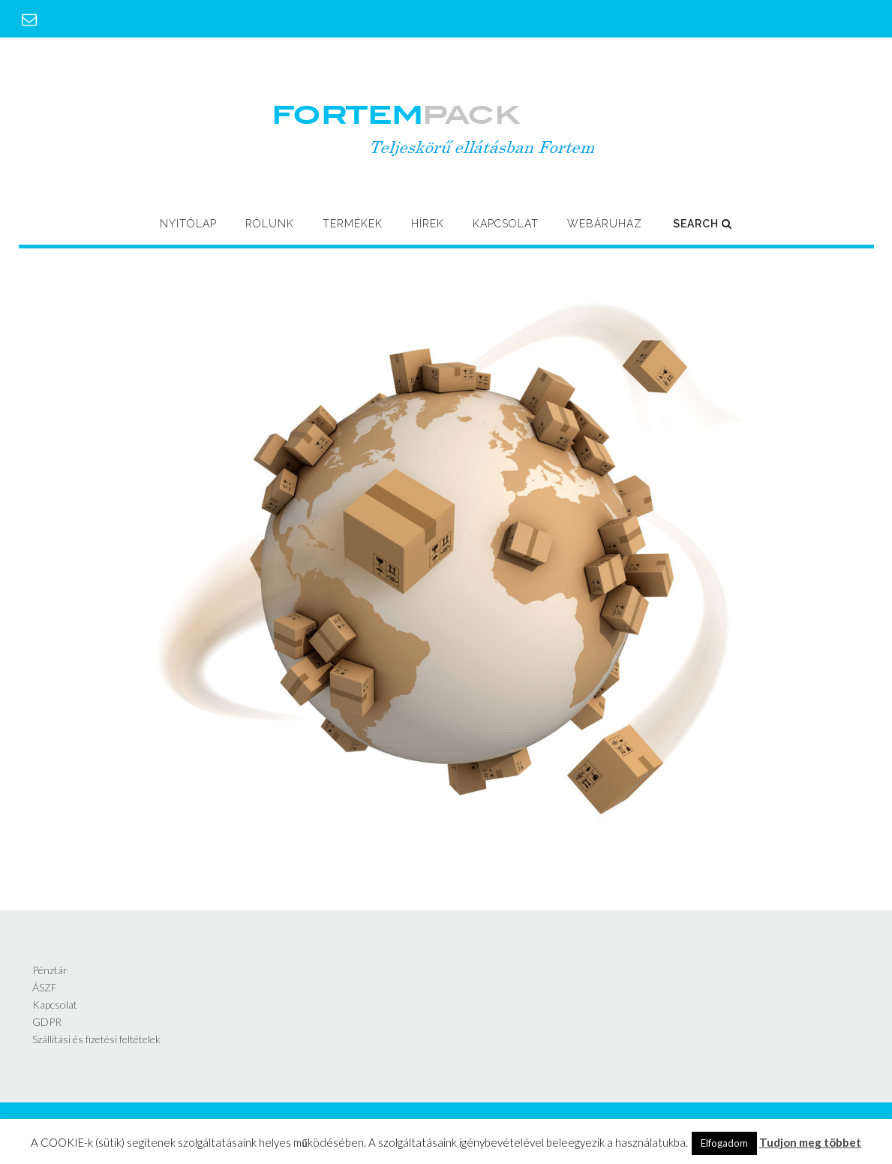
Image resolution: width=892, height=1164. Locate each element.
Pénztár (50, 970)
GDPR (47, 1021)
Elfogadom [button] (724, 1143)
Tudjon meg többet (810, 1142)
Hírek (427, 224)
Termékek (353, 224)
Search (702, 224)
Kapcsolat (506, 224)
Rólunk (269, 224)
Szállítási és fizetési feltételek (96, 1039)
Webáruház (604, 224)
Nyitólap (188, 224)
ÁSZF (44, 987)
